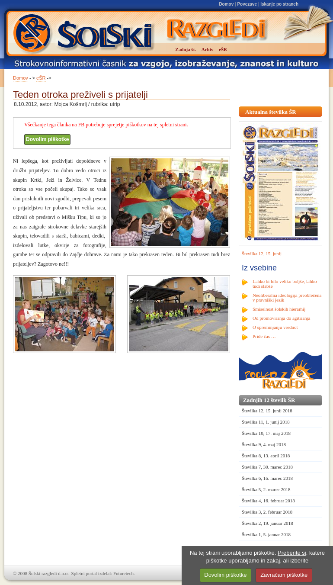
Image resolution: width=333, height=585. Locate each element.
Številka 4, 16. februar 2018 (268, 500)
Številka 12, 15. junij (262, 253)
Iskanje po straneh (279, 4)
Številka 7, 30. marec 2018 (267, 466)
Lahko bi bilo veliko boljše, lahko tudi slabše (285, 284)
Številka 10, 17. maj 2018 (266, 433)
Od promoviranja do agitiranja (282, 318)
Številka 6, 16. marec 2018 (267, 478)
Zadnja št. (185, 49)
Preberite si (292, 553)
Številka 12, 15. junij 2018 (267, 410)
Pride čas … (264, 336)
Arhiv (208, 49)
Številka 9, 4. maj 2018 (264, 444)
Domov (226, 4)
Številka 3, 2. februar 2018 (267, 511)
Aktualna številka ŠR (270, 112)
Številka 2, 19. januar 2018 (267, 523)
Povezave (247, 4)
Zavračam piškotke (283, 575)
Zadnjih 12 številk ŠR (269, 400)
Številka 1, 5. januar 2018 (266, 534)
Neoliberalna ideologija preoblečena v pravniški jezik (287, 297)
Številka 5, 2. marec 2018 (266, 489)
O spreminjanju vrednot (275, 327)
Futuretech (123, 573)
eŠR (40, 77)
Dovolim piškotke (47, 139)
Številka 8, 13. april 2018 (266, 455)
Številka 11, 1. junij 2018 (266, 421)
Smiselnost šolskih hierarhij (279, 309)
